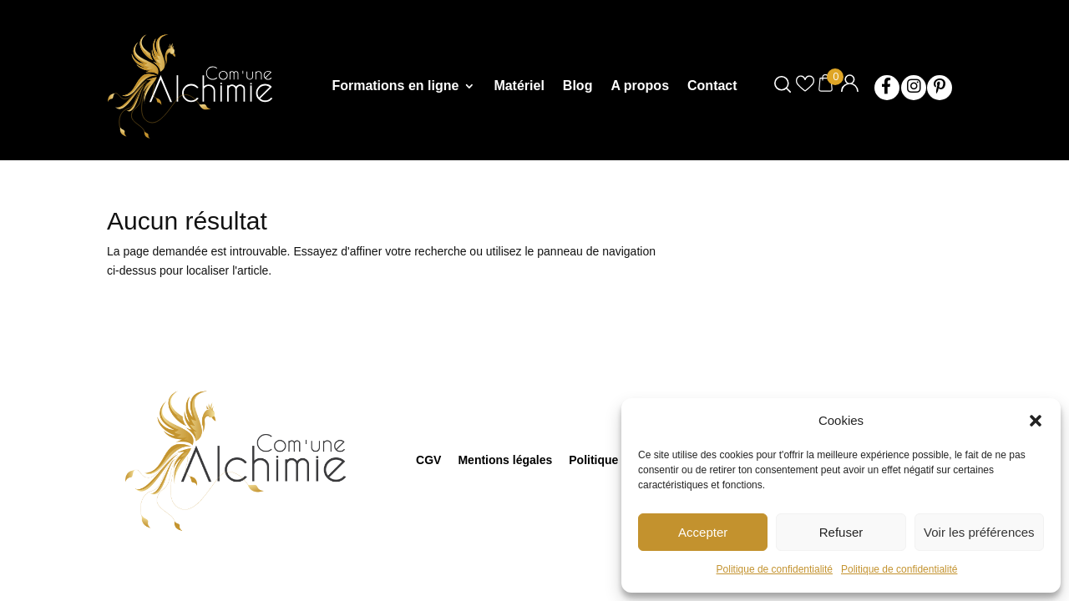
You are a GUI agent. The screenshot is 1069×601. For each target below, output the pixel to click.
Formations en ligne (395, 86)
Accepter (702, 532)
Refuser (841, 532)
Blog (578, 86)
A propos (639, 86)
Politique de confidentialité (775, 569)
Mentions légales (505, 460)
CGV (428, 460)
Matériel (519, 86)
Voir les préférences (979, 532)
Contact (712, 86)
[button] (1035, 420)
